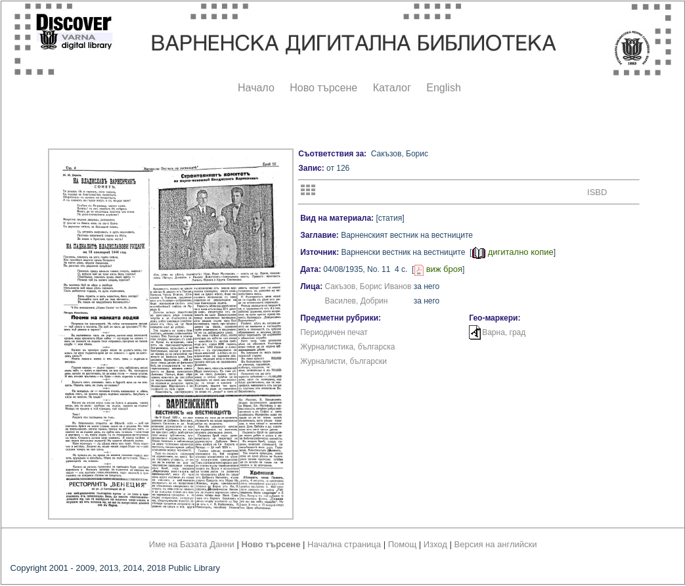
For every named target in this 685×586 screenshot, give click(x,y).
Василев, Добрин (356, 300)
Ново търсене (323, 87)
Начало (256, 87)
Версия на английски (495, 544)
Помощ (402, 544)
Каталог (392, 87)
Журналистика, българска (347, 346)
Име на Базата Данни (191, 544)
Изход (435, 544)
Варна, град (503, 332)
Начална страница (344, 544)
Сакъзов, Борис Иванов (368, 286)
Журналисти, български (343, 361)
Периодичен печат (334, 332)
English (443, 87)
